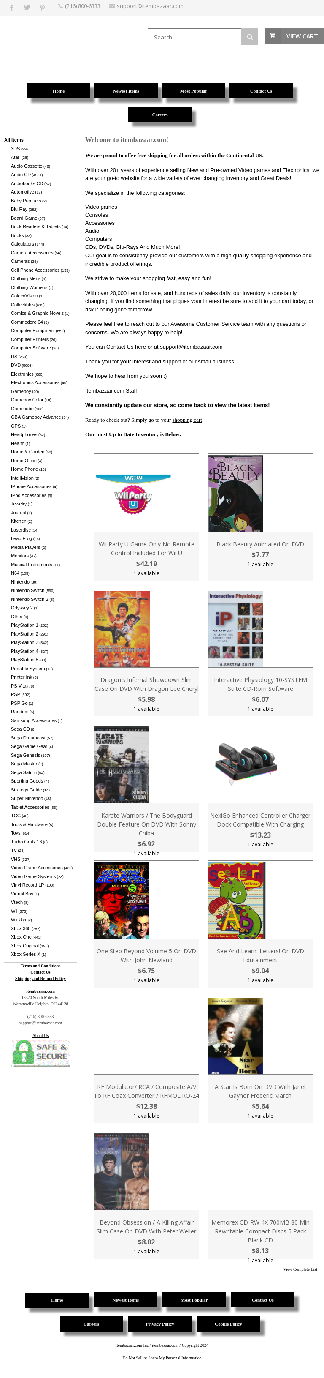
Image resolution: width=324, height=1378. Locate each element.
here (140, 347)
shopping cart (187, 420)
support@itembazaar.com (191, 347)
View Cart (302, 36)
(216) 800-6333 (82, 6)
